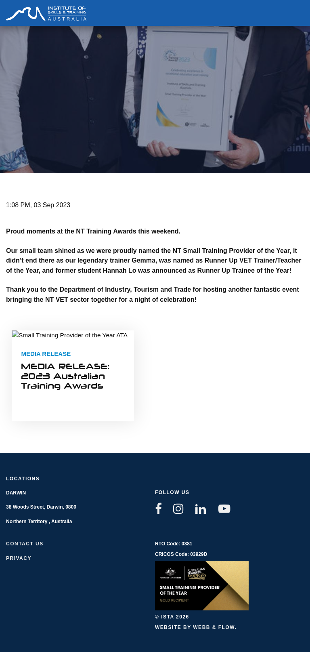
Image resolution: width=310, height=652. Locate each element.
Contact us (25, 544)
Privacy (18, 558)
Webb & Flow (214, 627)
